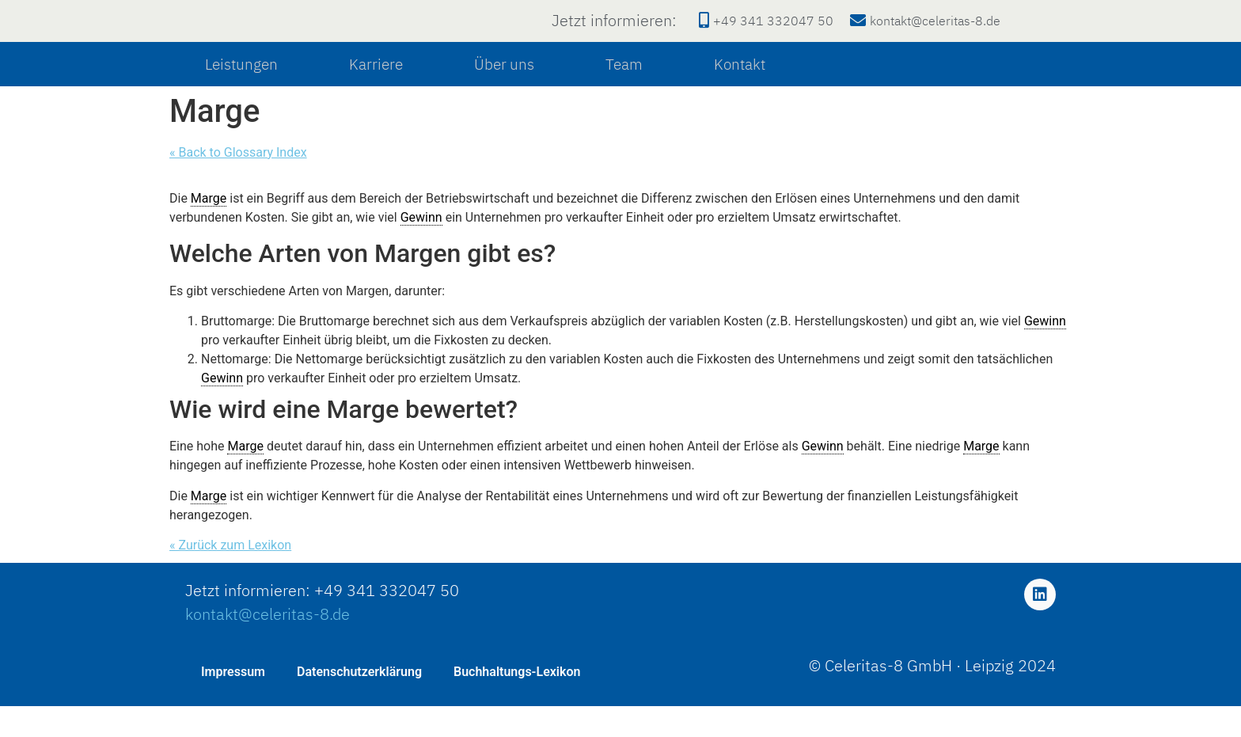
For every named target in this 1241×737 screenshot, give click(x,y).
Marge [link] (208, 229)
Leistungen (241, 95)
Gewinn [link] (421, 248)
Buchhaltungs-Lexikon (517, 702)
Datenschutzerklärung (359, 702)
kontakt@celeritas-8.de (267, 645)
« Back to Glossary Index (238, 184)
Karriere (376, 95)
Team (624, 95)
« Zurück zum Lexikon (230, 576)
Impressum (233, 702)
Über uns (504, 95)
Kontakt (739, 95)
